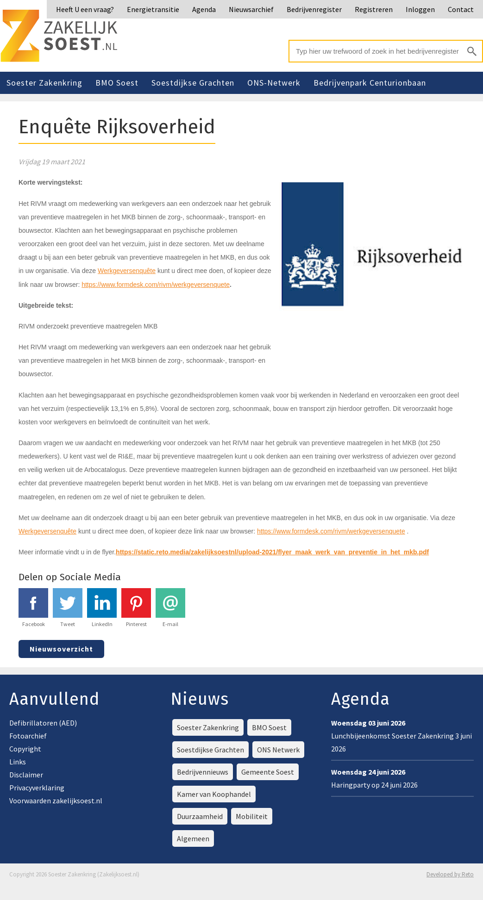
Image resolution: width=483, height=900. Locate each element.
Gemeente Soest (267, 771)
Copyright (25, 748)
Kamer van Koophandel (214, 794)
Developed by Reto (450, 874)
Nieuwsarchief (251, 9)
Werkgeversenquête (127, 270)
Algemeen (193, 838)
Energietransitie (153, 9)
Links (17, 761)
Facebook (33, 607)
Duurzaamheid (200, 816)
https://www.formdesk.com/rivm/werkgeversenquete (156, 284)
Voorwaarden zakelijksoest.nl (55, 800)
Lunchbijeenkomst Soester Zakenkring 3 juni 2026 (401, 735)
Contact (461, 9)
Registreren (374, 9)
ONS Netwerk (278, 749)
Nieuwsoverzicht (61, 648)
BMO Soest (116, 82)
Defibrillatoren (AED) (43, 722)
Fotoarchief (28, 735)
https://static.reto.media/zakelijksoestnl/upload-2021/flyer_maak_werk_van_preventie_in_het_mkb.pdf (272, 552)
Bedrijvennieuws (202, 771)
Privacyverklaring (36, 787)
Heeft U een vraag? (85, 9)
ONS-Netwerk (274, 82)
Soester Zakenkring (44, 82)
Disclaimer (26, 774)
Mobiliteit (252, 816)
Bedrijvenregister (314, 9)
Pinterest (136, 607)
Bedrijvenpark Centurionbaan (370, 82)
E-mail (170, 607)
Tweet (67, 607)
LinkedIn (102, 607)
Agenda (204, 9)
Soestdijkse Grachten (192, 82)
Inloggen (420, 9)
